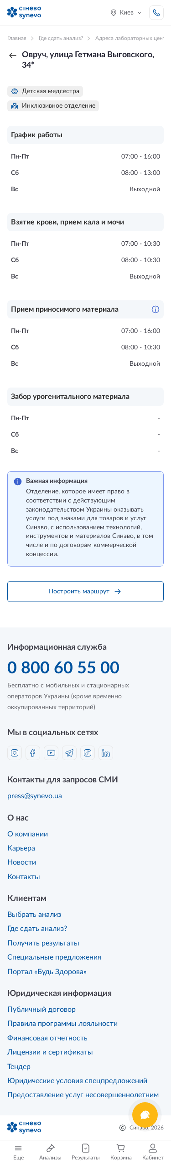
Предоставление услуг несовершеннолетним (83, 1095)
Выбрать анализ (34, 914)
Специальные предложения (54, 957)
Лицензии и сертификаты (50, 1052)
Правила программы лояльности (62, 1023)
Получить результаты (43, 943)
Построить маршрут (85, 591)
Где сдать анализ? (37, 928)
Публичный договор (41, 1009)
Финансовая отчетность (47, 1038)
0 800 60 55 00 (63, 668)
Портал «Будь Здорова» (47, 971)
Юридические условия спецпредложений (77, 1080)
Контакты (23, 876)
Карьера (21, 848)
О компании (27, 834)
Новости (21, 862)
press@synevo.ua (34, 796)
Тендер (19, 1066)
